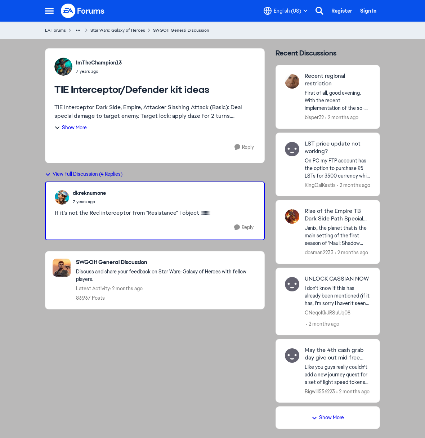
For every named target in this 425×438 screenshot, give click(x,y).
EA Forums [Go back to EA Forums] (55, 30)
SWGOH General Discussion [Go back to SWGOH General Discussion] (181, 30)
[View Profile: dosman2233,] (292, 216)
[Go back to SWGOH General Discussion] (166, 262)
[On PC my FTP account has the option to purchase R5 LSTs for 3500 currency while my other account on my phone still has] (338, 168)
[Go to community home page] (83, 11)
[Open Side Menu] (49, 10)
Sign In (368, 11)
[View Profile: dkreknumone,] (62, 197)
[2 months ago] (341, 117)
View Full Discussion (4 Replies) (83, 174)
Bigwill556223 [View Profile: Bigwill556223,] (320, 391)
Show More (70, 127)
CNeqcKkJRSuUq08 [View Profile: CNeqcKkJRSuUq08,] (327, 312)
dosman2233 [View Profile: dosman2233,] (319, 252)
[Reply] (244, 147)
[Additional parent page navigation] (78, 30)
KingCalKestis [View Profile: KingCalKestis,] (320, 185)
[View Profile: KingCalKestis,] (292, 149)
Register (341, 11)
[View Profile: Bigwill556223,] (292, 355)
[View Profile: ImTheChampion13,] (63, 67)
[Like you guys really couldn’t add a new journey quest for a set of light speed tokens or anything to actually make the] (338, 374)
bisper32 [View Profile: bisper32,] (314, 117)
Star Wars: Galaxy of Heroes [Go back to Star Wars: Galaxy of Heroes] (117, 30)
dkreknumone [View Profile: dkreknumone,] (89, 193)
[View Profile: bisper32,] (292, 81)
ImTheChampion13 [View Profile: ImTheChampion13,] (99, 62)
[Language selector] (285, 11)
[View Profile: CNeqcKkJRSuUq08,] (292, 284)
